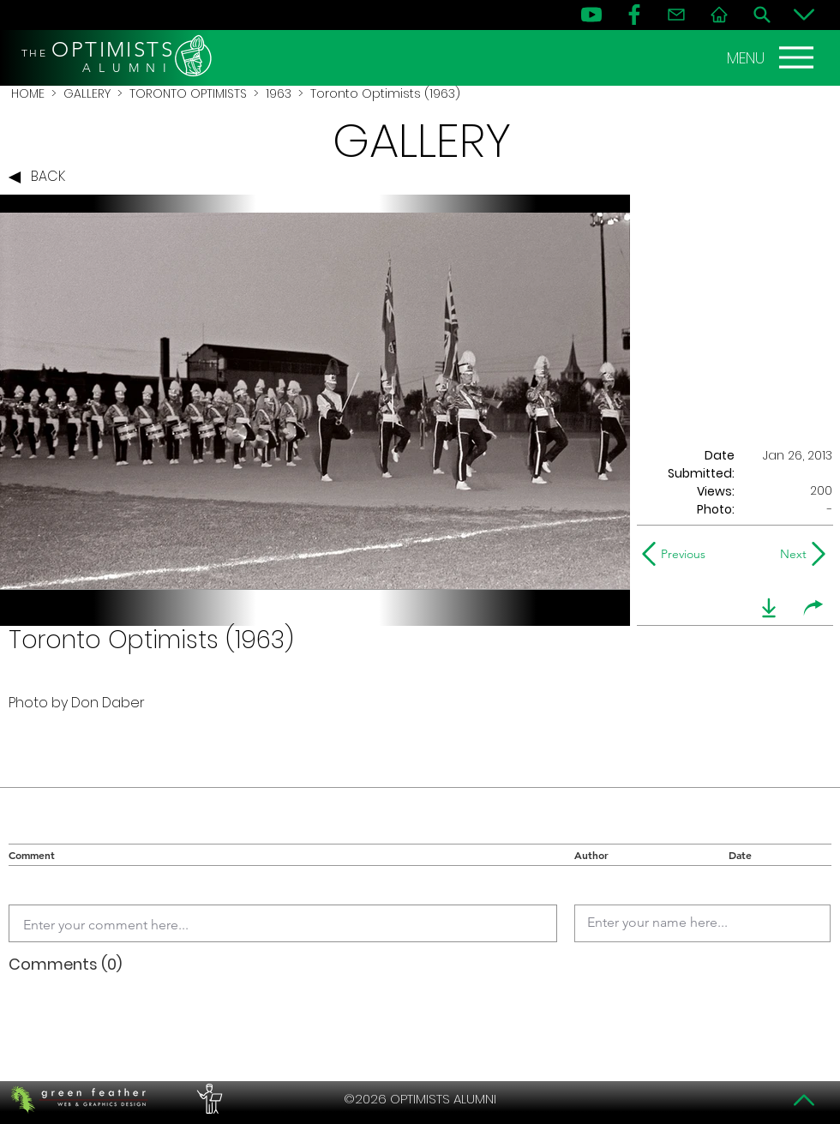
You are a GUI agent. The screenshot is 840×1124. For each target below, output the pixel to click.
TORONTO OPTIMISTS (188, 93)
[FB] (634, 15)
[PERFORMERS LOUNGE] (207, 1099)
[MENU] (772, 57)
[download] (769, 608)
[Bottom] (804, 15)
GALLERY (87, 93)
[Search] (762, 15)
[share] (813, 608)
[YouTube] (591, 15)
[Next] (790, 554)
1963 (278, 93)
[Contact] (676, 15)
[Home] (719, 15)
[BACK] (41, 177)
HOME (28, 93)
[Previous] (677, 554)
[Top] (804, 1100)
